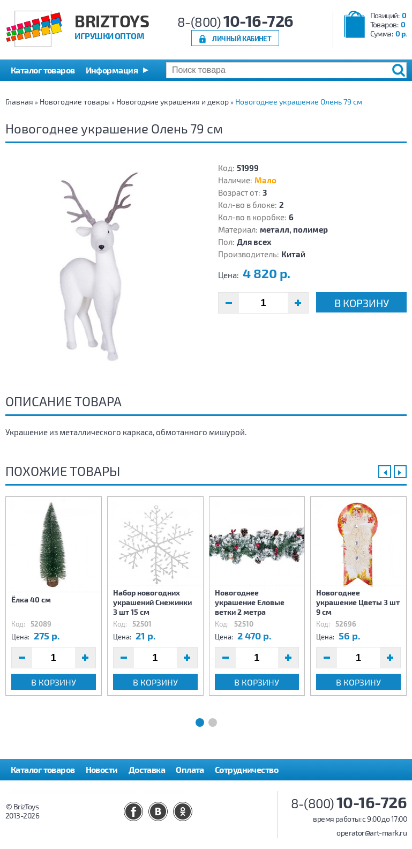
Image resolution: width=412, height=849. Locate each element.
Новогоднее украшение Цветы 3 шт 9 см (358, 602)
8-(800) (235, 21)
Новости (102, 769)
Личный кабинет (241, 38)
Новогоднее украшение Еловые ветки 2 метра (249, 602)
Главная (19, 101)
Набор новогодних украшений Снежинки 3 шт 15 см (152, 602)
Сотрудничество (246, 769)
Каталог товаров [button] (43, 70)
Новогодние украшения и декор (172, 101)
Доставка (147, 769)
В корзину (361, 302)
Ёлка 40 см (31, 599)
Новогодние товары (75, 101)
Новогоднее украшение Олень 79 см (298, 101)
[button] (117, 70)
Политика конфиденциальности (73, 791)
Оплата (190, 769)
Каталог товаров (43, 769)
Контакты (166, 791)
